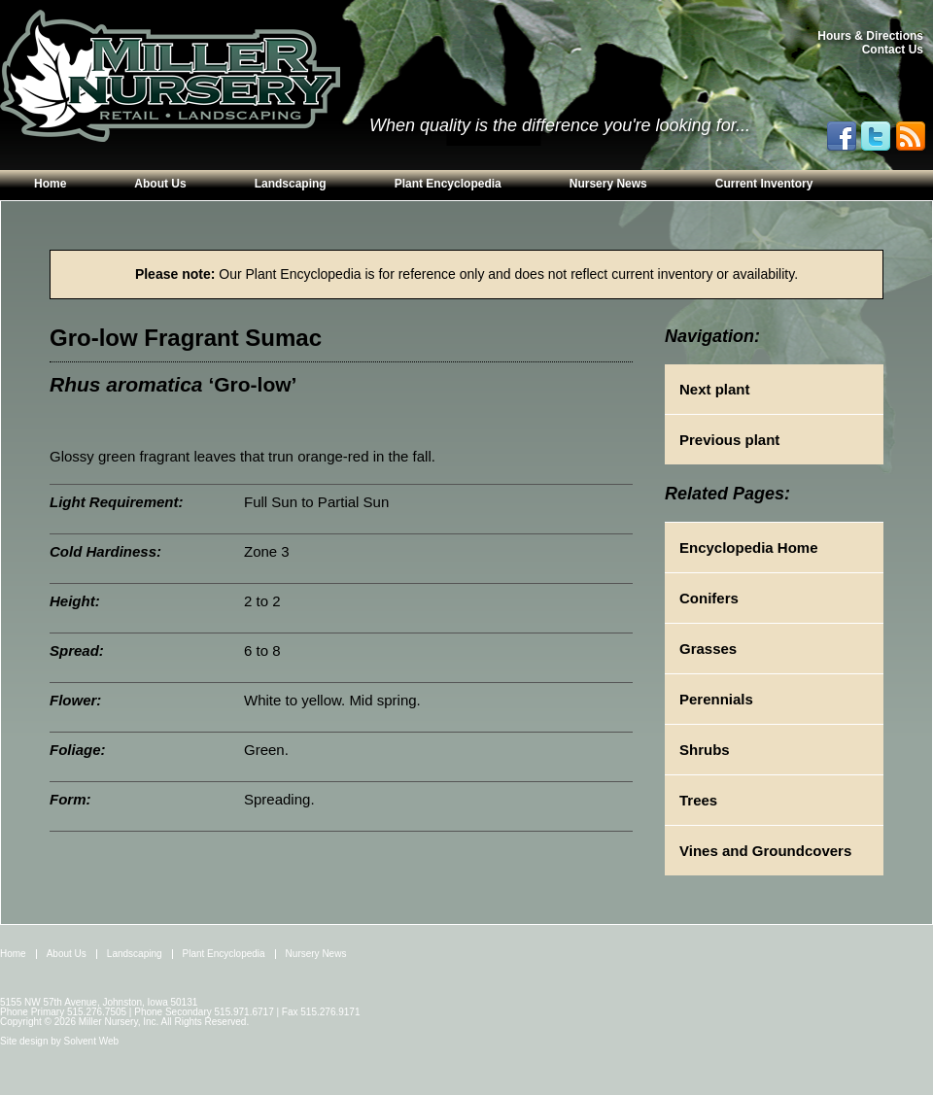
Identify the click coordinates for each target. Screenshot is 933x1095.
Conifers (709, 598)
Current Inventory (764, 183)
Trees (698, 800)
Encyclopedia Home (748, 547)
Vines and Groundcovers (765, 850)
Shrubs (704, 749)
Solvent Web (92, 1041)
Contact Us (892, 49)
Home (50, 183)
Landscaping (291, 183)
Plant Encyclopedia (448, 183)
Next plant (714, 389)
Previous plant (729, 439)
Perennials (716, 699)
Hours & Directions (870, 36)
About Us (160, 183)
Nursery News (608, 183)
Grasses (708, 648)
